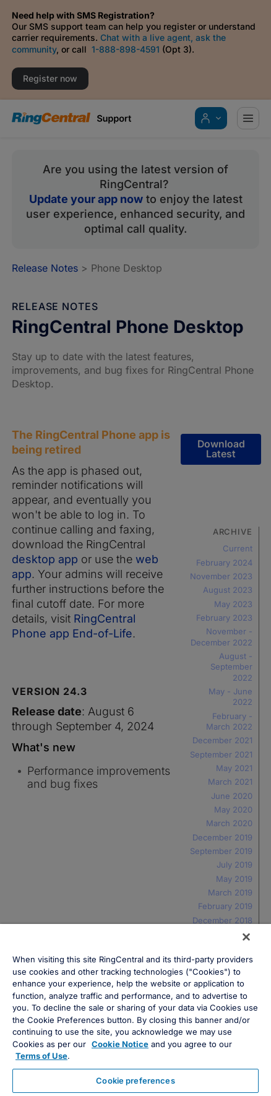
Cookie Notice (120, 1044)
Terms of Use (41, 1056)
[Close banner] (246, 937)
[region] (135, 1010)
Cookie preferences (135, 1080)
